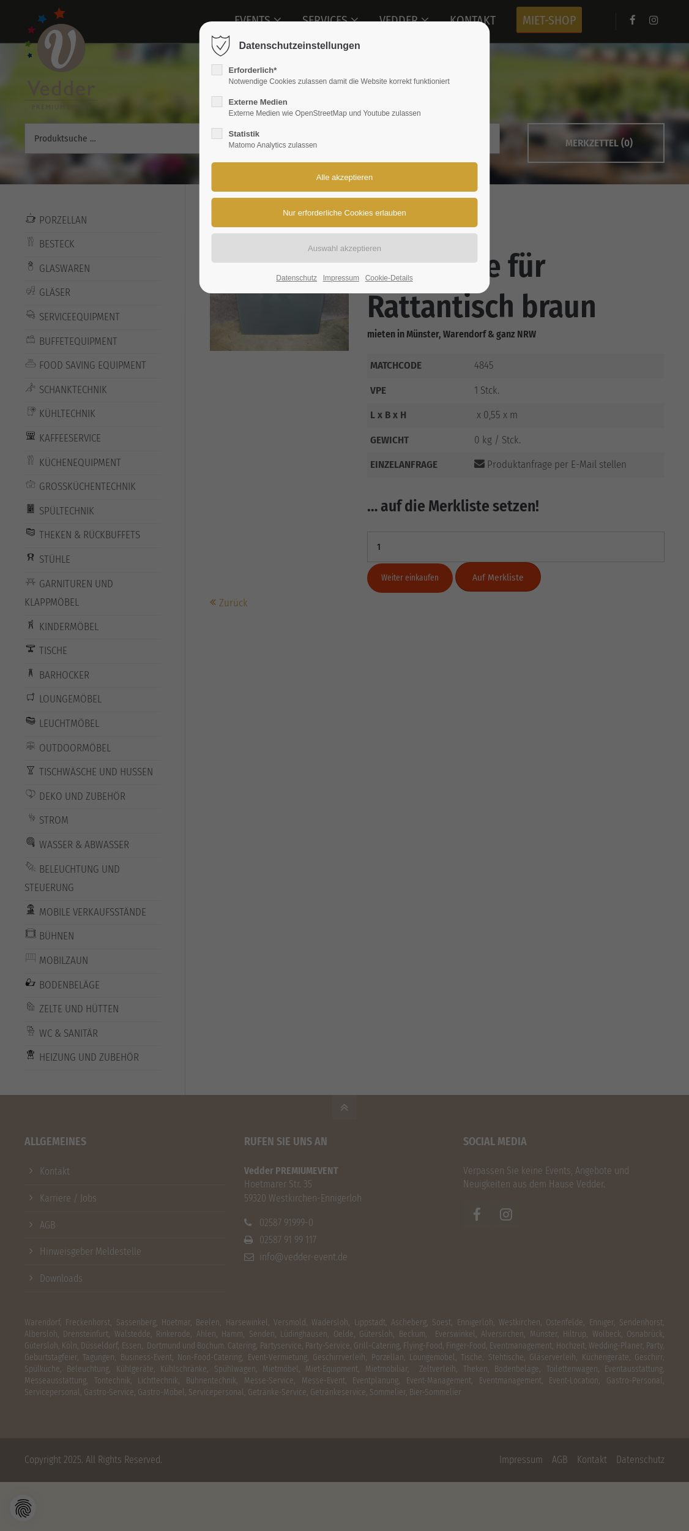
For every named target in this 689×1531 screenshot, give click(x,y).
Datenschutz (296, 278)
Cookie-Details (389, 278)
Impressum (341, 278)
